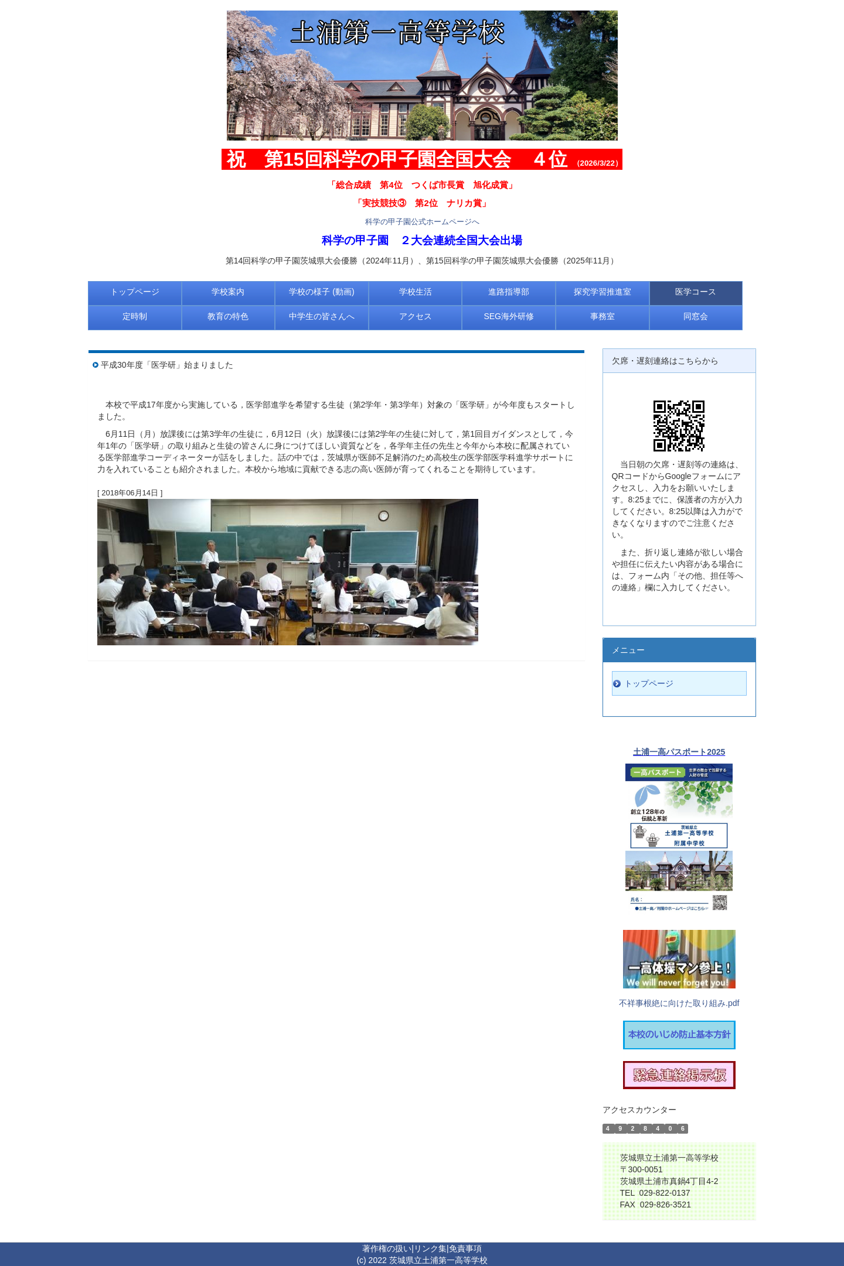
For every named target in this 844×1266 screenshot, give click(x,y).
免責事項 (465, 1248)
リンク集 (430, 1248)
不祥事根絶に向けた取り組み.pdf (679, 1003)
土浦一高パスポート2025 (679, 752)
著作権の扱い (386, 1248)
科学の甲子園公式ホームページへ (422, 221)
